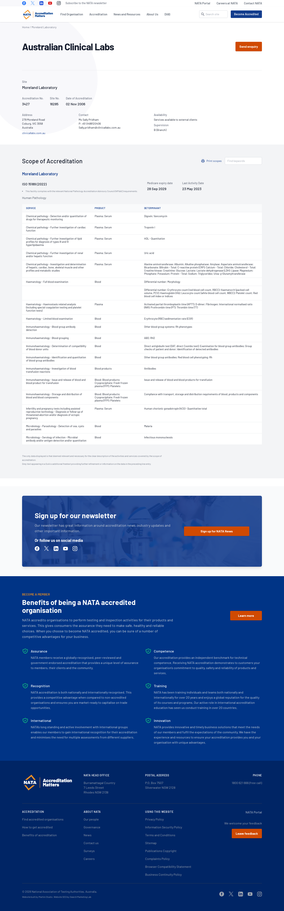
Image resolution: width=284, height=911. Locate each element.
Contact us (91, 843)
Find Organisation (71, 14)
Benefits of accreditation (39, 835)
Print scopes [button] (214, 160)
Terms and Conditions (160, 835)
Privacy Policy (154, 819)
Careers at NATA (227, 3)
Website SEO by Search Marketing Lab (72, 896)
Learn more (246, 615)
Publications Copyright (161, 851)
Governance (92, 827)
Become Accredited (246, 14)
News (88, 835)
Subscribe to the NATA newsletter (86, 3)
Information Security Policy (163, 827)
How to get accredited (37, 827)
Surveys (89, 851)
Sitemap (151, 843)
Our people (91, 819)
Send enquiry (248, 46)
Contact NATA (253, 3)
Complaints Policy (157, 859)
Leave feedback (247, 833)
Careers (89, 859)
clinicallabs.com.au (33, 133)
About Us (152, 14)
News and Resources (127, 14)
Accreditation (98, 14)
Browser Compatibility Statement (168, 866)
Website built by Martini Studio (37, 896)
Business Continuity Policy (163, 874)
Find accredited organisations (43, 819)
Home (25, 27)
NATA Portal (202, 3)
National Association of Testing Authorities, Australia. (64, 891)
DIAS (167, 14)
